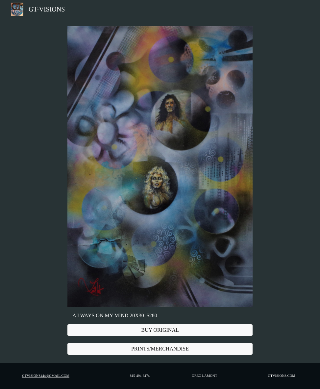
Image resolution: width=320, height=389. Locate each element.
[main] (160, 315)
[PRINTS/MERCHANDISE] (160, 349)
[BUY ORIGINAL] (160, 330)
